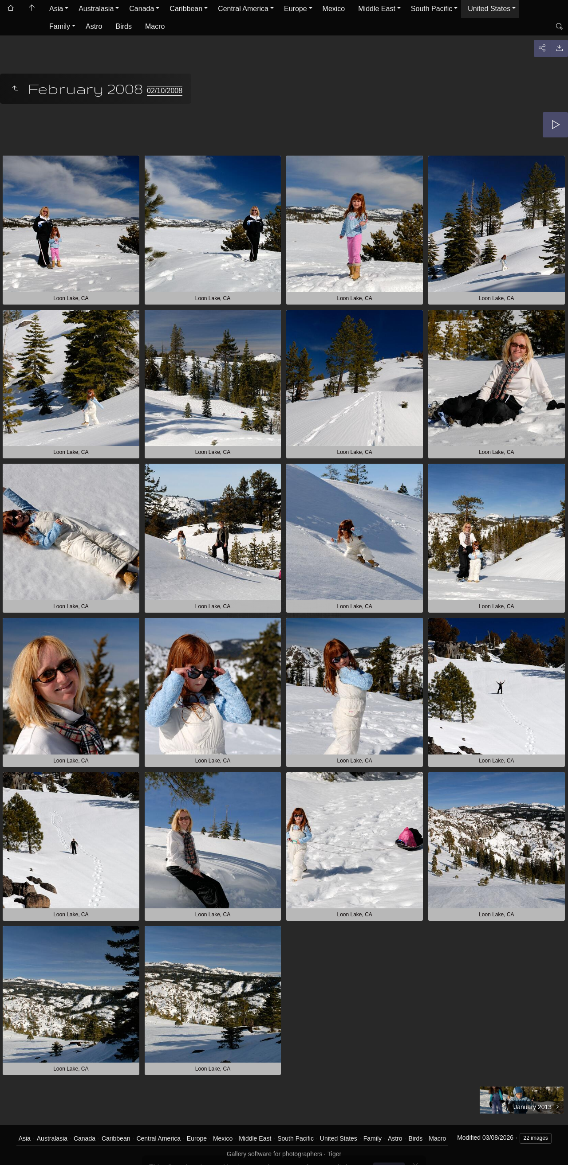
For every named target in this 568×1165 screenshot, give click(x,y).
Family (59, 26)
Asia (56, 8)
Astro (94, 26)
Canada (141, 8)
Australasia (96, 8)
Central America (243, 8)
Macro (155, 26)
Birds (123, 26)
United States (489, 8)
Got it (391, 1142)
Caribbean (186, 8)
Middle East (376, 8)
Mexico (334, 8)
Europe (295, 8)
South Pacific (431, 8)
